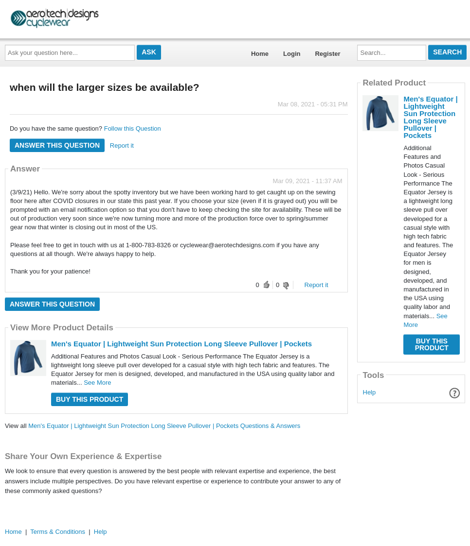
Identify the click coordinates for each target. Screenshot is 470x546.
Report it (122, 145)
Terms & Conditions (57, 531)
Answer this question (57, 145)
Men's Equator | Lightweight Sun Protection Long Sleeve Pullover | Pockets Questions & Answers (164, 425)
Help (369, 392)
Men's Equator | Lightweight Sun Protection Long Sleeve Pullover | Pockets (181, 344)
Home (260, 53)
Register (327, 53)
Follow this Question (132, 128)
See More (97, 382)
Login (291, 53)
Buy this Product (89, 399)
